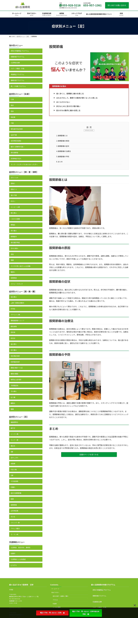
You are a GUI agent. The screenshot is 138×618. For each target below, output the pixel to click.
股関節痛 (14, 505)
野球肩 (13, 332)
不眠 (12, 123)
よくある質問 (56, 607)
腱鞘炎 (13, 403)
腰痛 (12, 409)
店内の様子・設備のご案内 (60, 596)
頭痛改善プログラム (17, 57)
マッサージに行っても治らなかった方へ (24, 164)
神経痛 (13, 117)
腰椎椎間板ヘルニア (17, 320)
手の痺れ (14, 391)
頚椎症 (13, 225)
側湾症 (13, 309)
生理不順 (14, 135)
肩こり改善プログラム (18, 86)
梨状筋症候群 (15, 356)
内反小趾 (14, 469)
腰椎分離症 (14, 374)
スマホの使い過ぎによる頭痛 (20, 266)
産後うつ (14, 189)
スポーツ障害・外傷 (17, 68)
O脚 (12, 475)
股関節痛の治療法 (64, 152)
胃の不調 (14, 195)
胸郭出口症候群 (16, 379)
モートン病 (14, 534)
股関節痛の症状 (63, 146)
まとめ (59, 163)
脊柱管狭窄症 (15, 242)
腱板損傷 (14, 326)
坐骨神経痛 (14, 511)
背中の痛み (14, 248)
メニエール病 (15, 207)
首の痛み (14, 230)
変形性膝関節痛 (16, 493)
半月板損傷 (14, 481)
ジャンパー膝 (15, 522)
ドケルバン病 (15, 315)
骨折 (12, 105)
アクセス (55, 600)
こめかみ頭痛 (15, 219)
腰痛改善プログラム (17, 80)
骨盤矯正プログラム (17, 74)
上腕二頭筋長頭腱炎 (17, 303)
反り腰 (13, 397)
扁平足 (13, 428)
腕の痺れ (14, 344)
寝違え (13, 272)
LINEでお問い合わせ (117, 5)
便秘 (12, 254)
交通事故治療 (15, 63)
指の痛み (14, 297)
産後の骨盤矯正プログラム (20, 51)
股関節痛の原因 (63, 141)
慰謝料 (13, 553)
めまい (13, 201)
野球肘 (13, 338)
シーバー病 (14, 434)
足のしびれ (14, 458)
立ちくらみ (14, 177)
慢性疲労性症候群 (17, 129)
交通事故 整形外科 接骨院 (20, 547)
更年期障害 (14, 152)
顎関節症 (14, 278)
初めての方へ (55, 592)
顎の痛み (14, 213)
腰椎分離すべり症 (17, 368)
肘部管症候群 (15, 362)
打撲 (12, 99)
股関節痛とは (62, 135)
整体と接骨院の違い (17, 146)
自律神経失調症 (16, 141)
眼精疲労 (14, 236)
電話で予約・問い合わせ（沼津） (52, 613)
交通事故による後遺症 (18, 559)
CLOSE (91, 130)
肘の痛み (14, 350)
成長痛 (13, 463)
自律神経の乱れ (16, 158)
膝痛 (12, 499)
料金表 (55, 603)
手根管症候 (14, 385)
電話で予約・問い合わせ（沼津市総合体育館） (85, 612)
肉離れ (13, 487)
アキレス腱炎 (15, 528)
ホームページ (55, 589)
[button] (89, 456)
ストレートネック (17, 284)
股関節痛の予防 (63, 157)
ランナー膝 (14, 440)
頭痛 (12, 260)
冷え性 (13, 517)
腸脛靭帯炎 (14, 422)
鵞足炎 (13, 446)
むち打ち (14, 565)
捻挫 (12, 111)
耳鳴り (13, 183)
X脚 (12, 452)
